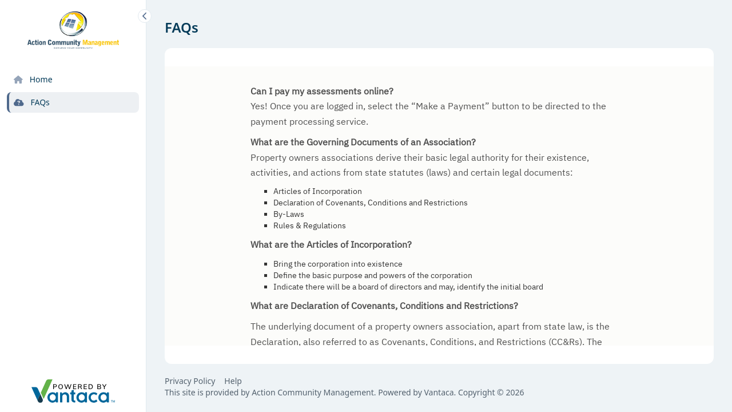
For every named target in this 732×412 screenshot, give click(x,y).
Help (233, 380)
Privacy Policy (190, 380)
